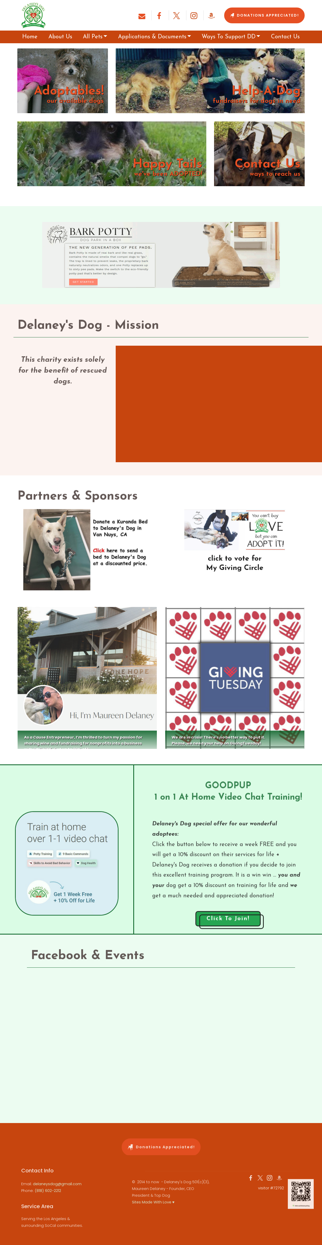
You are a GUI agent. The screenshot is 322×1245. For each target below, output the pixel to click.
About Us (60, 37)
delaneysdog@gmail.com (57, 1194)
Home (30, 37)
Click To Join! (228, 926)
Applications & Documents (152, 37)
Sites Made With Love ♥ (153, 1215)
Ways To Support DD (228, 37)
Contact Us (285, 37)
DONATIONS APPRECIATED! (264, 15)
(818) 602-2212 (48, 1200)
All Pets (93, 37)
